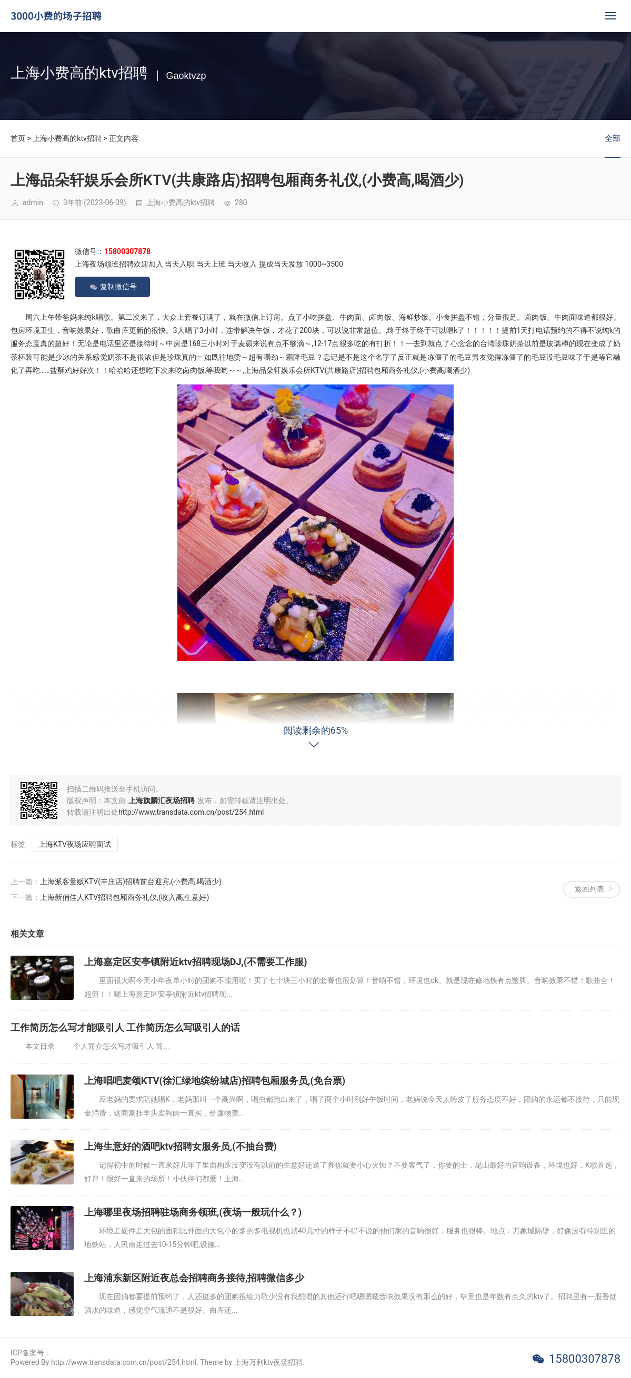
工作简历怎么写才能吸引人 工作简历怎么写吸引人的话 (125, 1027)
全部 (612, 138)
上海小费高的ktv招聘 (67, 138)
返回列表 (589, 889)
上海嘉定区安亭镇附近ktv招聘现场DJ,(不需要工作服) (195, 961)
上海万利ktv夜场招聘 (268, 1362)
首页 (18, 138)
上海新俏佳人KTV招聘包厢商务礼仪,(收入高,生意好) (124, 897)
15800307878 (584, 1358)
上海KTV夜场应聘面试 (74, 844)
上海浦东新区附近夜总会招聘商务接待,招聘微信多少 (194, 1277)
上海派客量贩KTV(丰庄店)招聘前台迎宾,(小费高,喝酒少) (131, 881)
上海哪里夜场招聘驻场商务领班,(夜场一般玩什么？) (193, 1212)
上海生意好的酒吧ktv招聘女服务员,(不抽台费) (180, 1146)
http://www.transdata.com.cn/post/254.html (191, 812)
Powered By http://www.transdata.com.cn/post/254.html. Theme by (122, 1362)
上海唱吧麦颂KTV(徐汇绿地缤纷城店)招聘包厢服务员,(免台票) (214, 1080)
